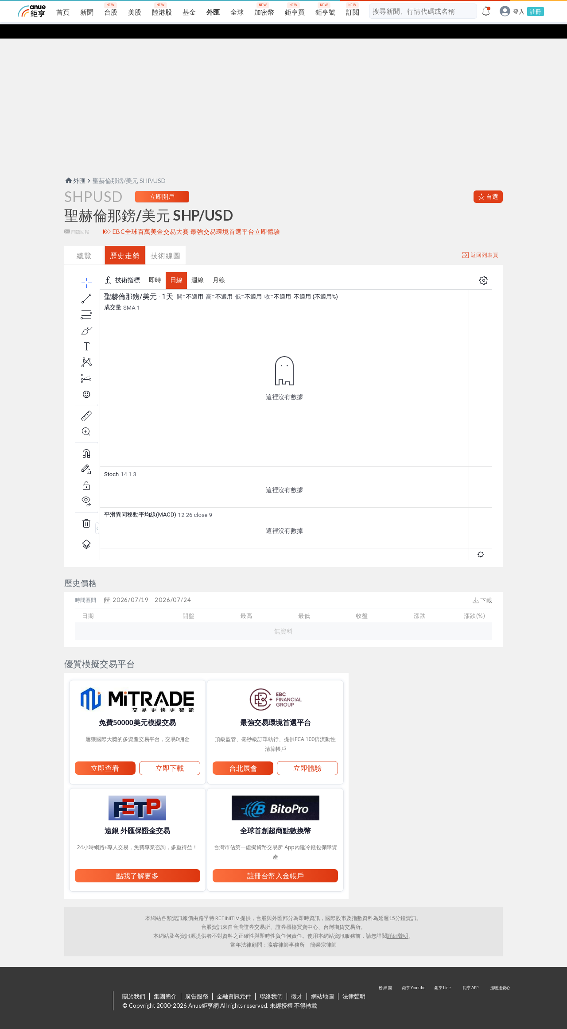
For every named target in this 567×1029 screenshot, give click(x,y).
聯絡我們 (271, 982)
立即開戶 (162, 182)
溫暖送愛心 (499, 987)
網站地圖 (322, 982)
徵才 (297, 982)
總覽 (84, 241)
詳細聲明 (397, 921)
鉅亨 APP (471, 987)
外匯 (74, 166)
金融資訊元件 (234, 982)
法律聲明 (353, 982)
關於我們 (133, 982)
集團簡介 (165, 982)
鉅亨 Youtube (414, 987)
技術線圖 (166, 241)
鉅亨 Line (443, 987)
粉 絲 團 (386, 987)
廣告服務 (196, 982)
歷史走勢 (125, 241)
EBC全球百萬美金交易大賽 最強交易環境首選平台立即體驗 (196, 217)
